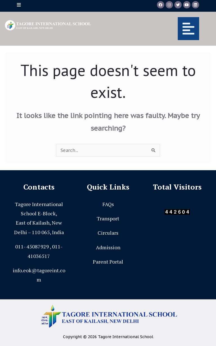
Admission (108, 247)
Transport (108, 218)
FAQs (108, 204)
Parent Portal (108, 261)
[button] (149, 28)
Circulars (108, 232)
